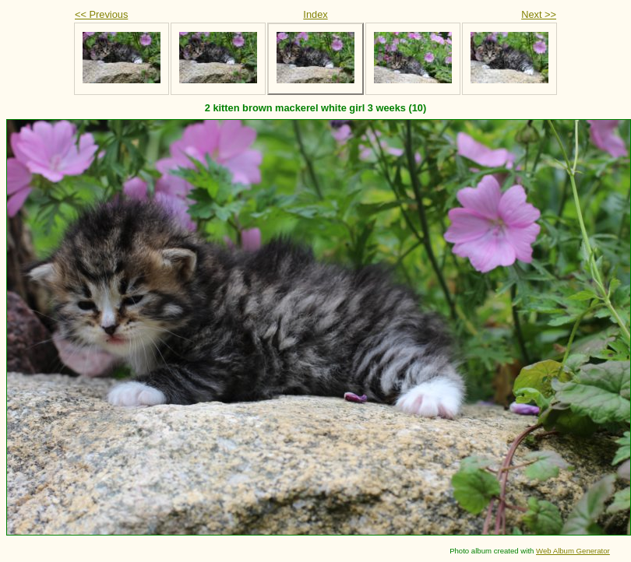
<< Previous (101, 14)
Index (315, 14)
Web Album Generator (573, 550)
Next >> (538, 14)
